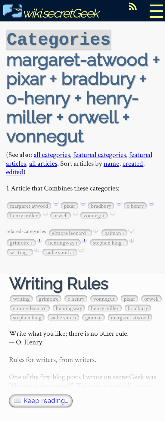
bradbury (101, 205)
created (133, 162)
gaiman (114, 232)
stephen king (109, 241)
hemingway (63, 241)
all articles (43, 162)
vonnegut (94, 214)
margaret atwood (29, 205)
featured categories (99, 153)
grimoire (21, 241)
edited (14, 171)
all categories (52, 153)
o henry (135, 205)
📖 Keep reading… (41, 400)
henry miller (24, 214)
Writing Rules (58, 283)
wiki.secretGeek (50, 13)
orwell (60, 214)
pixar (69, 205)
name (111, 162)
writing (20, 251)
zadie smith (59, 251)
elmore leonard (70, 232)
